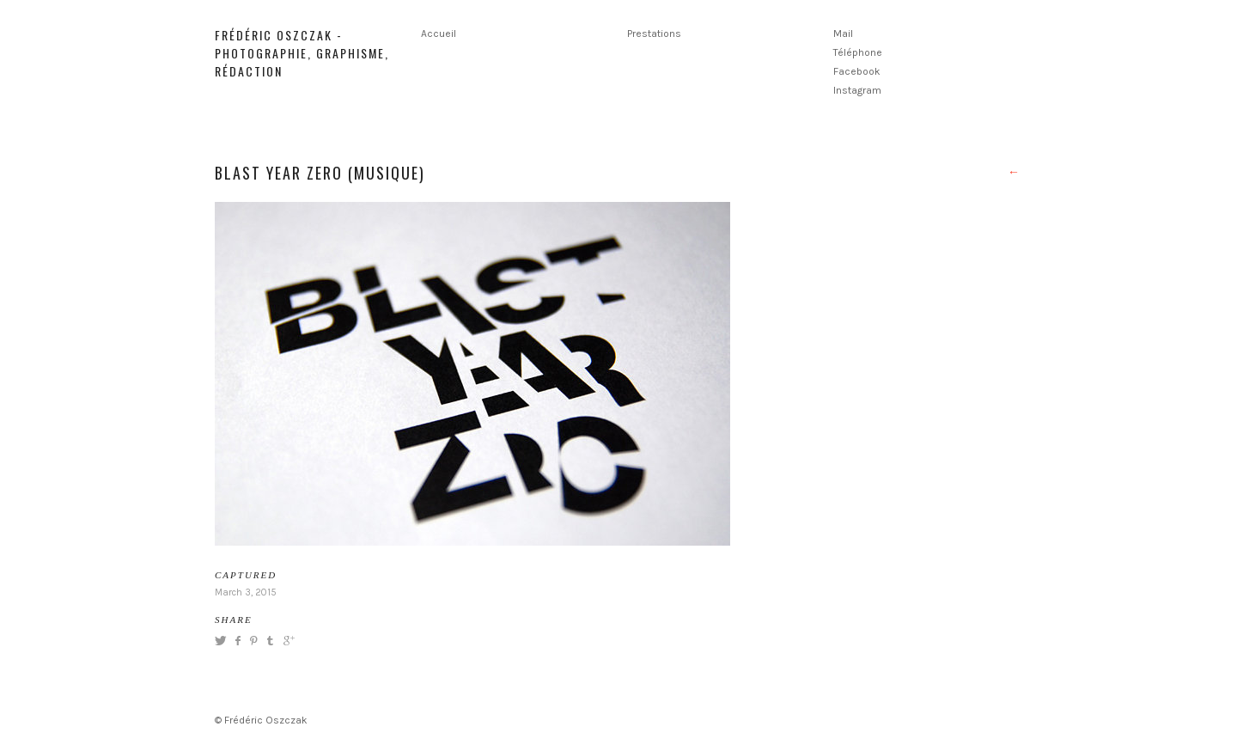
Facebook (857, 71)
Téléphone (857, 52)
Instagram (857, 90)
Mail (843, 33)
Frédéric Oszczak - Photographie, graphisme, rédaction (302, 53)
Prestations (654, 33)
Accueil (438, 33)
